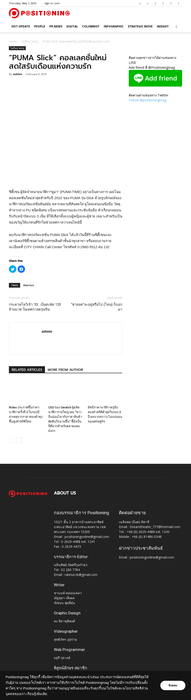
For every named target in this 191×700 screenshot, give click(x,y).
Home (13, 41)
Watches (28, 285)
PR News (55, 26)
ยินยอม (172, 685)
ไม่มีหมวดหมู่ (30, 41)
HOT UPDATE (20, 26)
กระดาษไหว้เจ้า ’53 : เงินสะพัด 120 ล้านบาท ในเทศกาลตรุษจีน (35, 307)
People (39, 26)
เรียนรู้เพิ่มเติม (36, 694)
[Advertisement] (65, 177)
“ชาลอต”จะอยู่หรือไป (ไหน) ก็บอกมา (96, 307)
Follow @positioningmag (147, 100)
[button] (176, 26)
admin (17, 74)
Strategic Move (140, 26)
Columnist (90, 26)
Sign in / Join (52, 3)
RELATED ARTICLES (27, 369)
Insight (163, 26)
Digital (72, 26)
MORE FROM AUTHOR (65, 369)
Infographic (114, 26)
